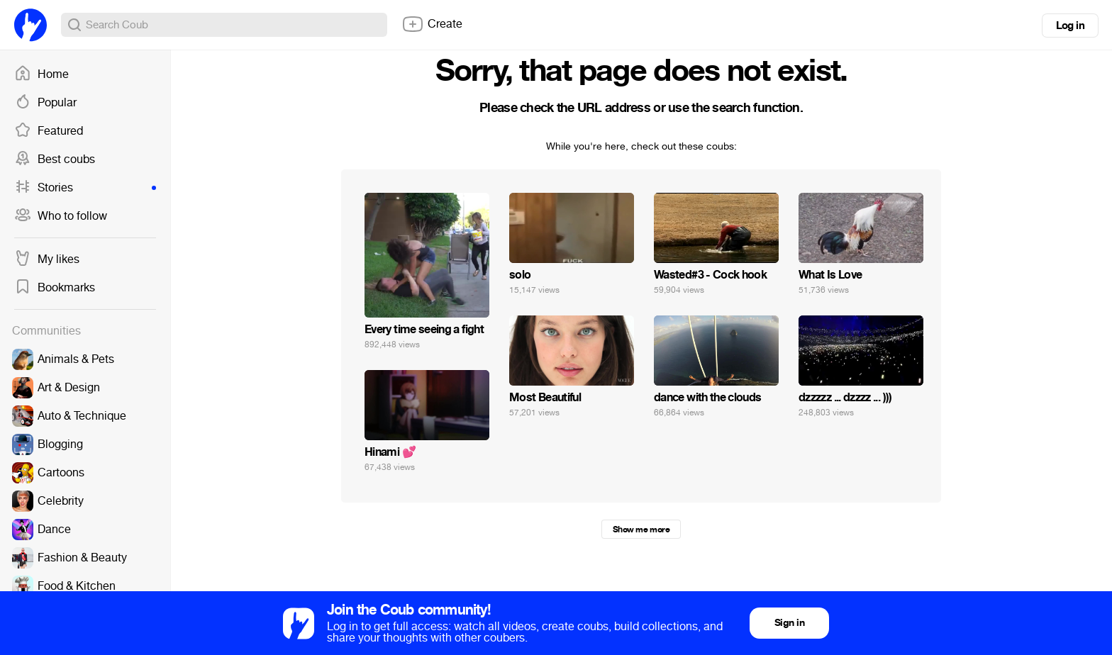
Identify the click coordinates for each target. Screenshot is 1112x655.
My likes (46, 259)
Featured (48, 131)
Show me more (641, 529)
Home (41, 74)
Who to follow (60, 216)
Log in (1070, 25)
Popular (45, 103)
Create (431, 24)
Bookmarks (54, 288)
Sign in (789, 622)
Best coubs (54, 159)
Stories (85, 188)
